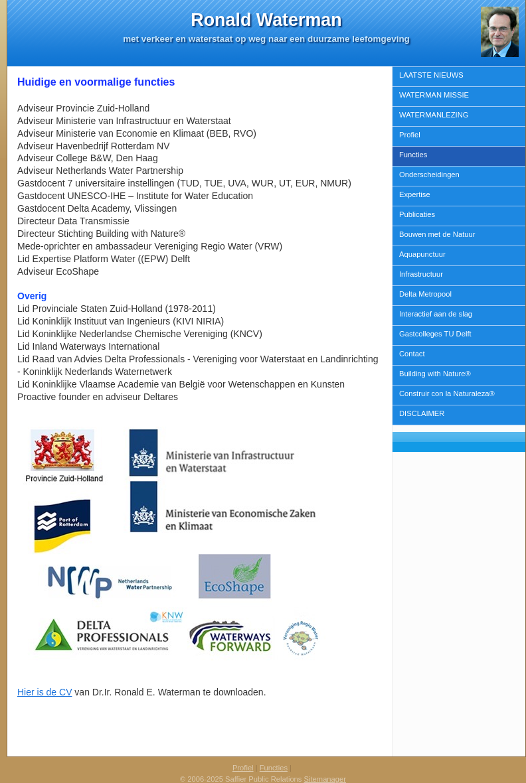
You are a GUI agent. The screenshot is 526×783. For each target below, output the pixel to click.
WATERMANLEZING (433, 115)
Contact (412, 354)
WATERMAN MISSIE (434, 95)
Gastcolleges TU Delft (435, 334)
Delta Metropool (425, 294)
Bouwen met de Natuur (437, 234)
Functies (413, 155)
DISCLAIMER (421, 413)
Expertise (414, 194)
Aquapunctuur (422, 254)
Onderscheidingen (429, 174)
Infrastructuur (421, 274)
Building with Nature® (435, 374)
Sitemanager (325, 779)
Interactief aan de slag (435, 314)
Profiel (409, 135)
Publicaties (417, 214)
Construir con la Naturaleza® (447, 393)
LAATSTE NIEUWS (431, 75)
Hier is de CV (44, 692)
